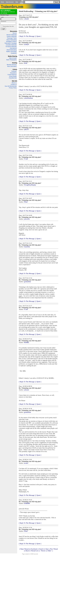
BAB (25, 63)
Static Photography (11, 59)
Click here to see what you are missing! (8, 12)
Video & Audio (13, 58)
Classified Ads (13, 78)
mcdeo (26, 463)
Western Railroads (12, 34)
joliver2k (27, 219)
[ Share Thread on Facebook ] (28, 549)
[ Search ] (41, 549)
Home (2, 2)
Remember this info (8, 26)
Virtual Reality (13, 76)
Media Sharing (12, 56)
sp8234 (26, 129)
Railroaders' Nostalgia (11, 43)
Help (17, 2)
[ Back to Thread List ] (32, 551)
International (13, 48)
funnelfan (27, 247)
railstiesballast (28, 98)
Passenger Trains (12, 38)
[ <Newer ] (42, 551)
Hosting (14, 63)
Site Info (14, 81)
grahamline (27, 281)
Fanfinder (14, 71)
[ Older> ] (50, 551)
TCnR (26, 159)
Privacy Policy (13, 87)
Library (15, 69)
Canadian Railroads (11, 44)
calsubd (26, 19)
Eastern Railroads (12, 36)
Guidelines (14, 53)
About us (14, 82)
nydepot (26, 44)
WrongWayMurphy (30, 185)
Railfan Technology (11, 51)
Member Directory (12, 64)
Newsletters (13, 73)
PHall (26, 202)
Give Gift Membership (11, 86)
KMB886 (27, 503)
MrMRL (26, 342)
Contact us (14, 84)
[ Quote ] (38, 36)
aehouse (26, 390)
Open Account (10, 2)
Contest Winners (12, 74)
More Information (12, 66)
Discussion (13, 31)
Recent (15, 33)
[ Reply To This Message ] (27, 36)
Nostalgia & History (11, 41)
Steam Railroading (12, 39)
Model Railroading (12, 49)
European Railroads (11, 46)
